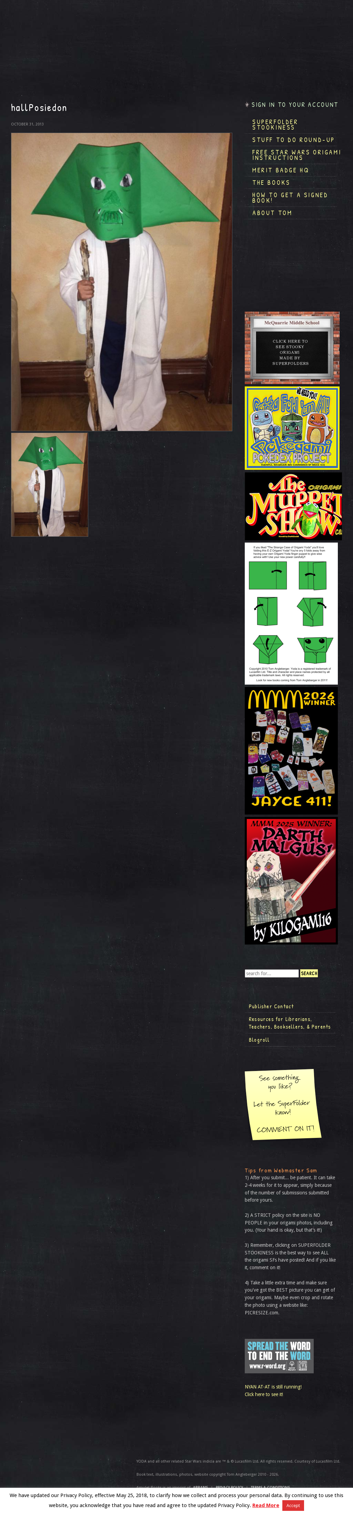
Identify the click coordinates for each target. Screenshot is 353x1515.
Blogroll (259, 1039)
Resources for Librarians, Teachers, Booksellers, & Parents (290, 1022)
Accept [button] (293, 1505)
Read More (265, 1505)
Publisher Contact (271, 1006)
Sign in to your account (295, 104)
